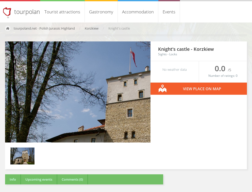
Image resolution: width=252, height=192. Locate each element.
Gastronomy (101, 12)
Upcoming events (38, 179)
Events (169, 12)
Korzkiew (92, 28)
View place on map (202, 88)
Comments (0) (72, 179)
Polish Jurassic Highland (57, 28)
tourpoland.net (25, 28)
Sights (162, 54)
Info (13, 179)
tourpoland (29, 12)
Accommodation (138, 12)
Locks (173, 54)
